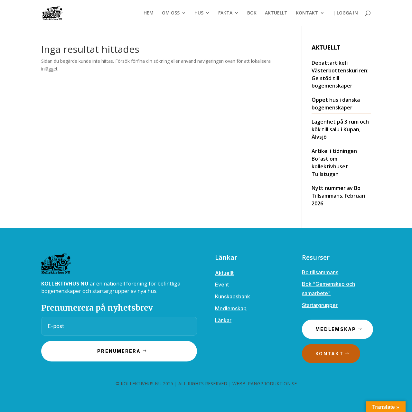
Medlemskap (231, 308)
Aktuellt (224, 273)
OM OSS (171, 13)
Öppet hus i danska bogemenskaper (336, 103)
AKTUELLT (276, 13)
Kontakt (329, 353)
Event (222, 284)
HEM (149, 13)
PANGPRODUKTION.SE (272, 383)
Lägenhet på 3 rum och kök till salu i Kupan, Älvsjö (340, 129)
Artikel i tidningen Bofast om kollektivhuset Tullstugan (334, 162)
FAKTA (225, 13)
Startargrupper (320, 305)
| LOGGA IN (345, 13)
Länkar (223, 320)
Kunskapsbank (232, 296)
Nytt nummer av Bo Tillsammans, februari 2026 (338, 195)
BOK (252, 13)
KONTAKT (307, 13)
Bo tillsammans (320, 272)
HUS (198, 13)
